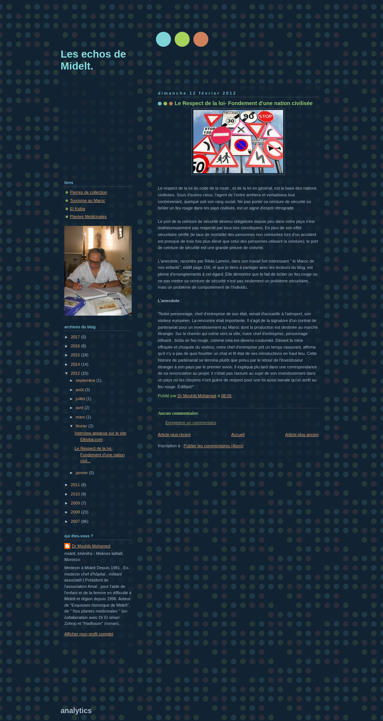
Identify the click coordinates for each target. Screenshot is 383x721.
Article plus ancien (302, 434)
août (80, 389)
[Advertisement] (197, 28)
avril (80, 407)
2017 (76, 337)
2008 (76, 512)
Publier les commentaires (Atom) (213, 446)
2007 (76, 521)
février (82, 426)
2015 (76, 355)
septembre (86, 380)
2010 (76, 494)
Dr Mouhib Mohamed (91, 546)
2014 (76, 364)
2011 (76, 484)
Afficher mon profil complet (88, 634)
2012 (76, 373)
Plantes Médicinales (88, 216)
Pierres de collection (88, 192)
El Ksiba (77, 208)
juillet (81, 398)
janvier (82, 472)
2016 (76, 346)
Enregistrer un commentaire (190, 422)
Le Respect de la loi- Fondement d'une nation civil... (100, 454)
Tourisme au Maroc (87, 200)
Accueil (238, 434)
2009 (76, 503)
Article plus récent (174, 434)
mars (81, 417)
